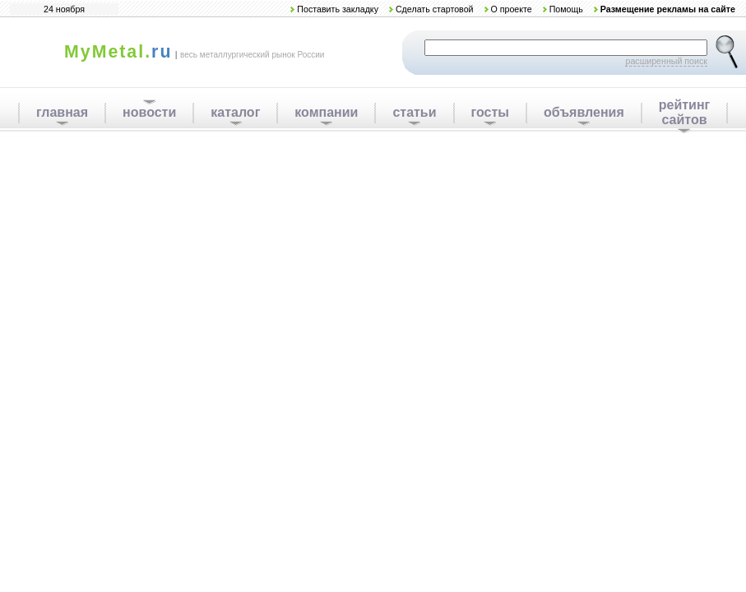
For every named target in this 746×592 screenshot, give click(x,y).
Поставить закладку (337, 9)
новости (149, 112)
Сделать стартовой (435, 9)
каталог (235, 112)
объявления (584, 112)
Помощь (566, 9)
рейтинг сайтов (685, 112)
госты (490, 112)
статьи (414, 112)
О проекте (510, 9)
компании (326, 112)
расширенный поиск (666, 61)
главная (62, 112)
